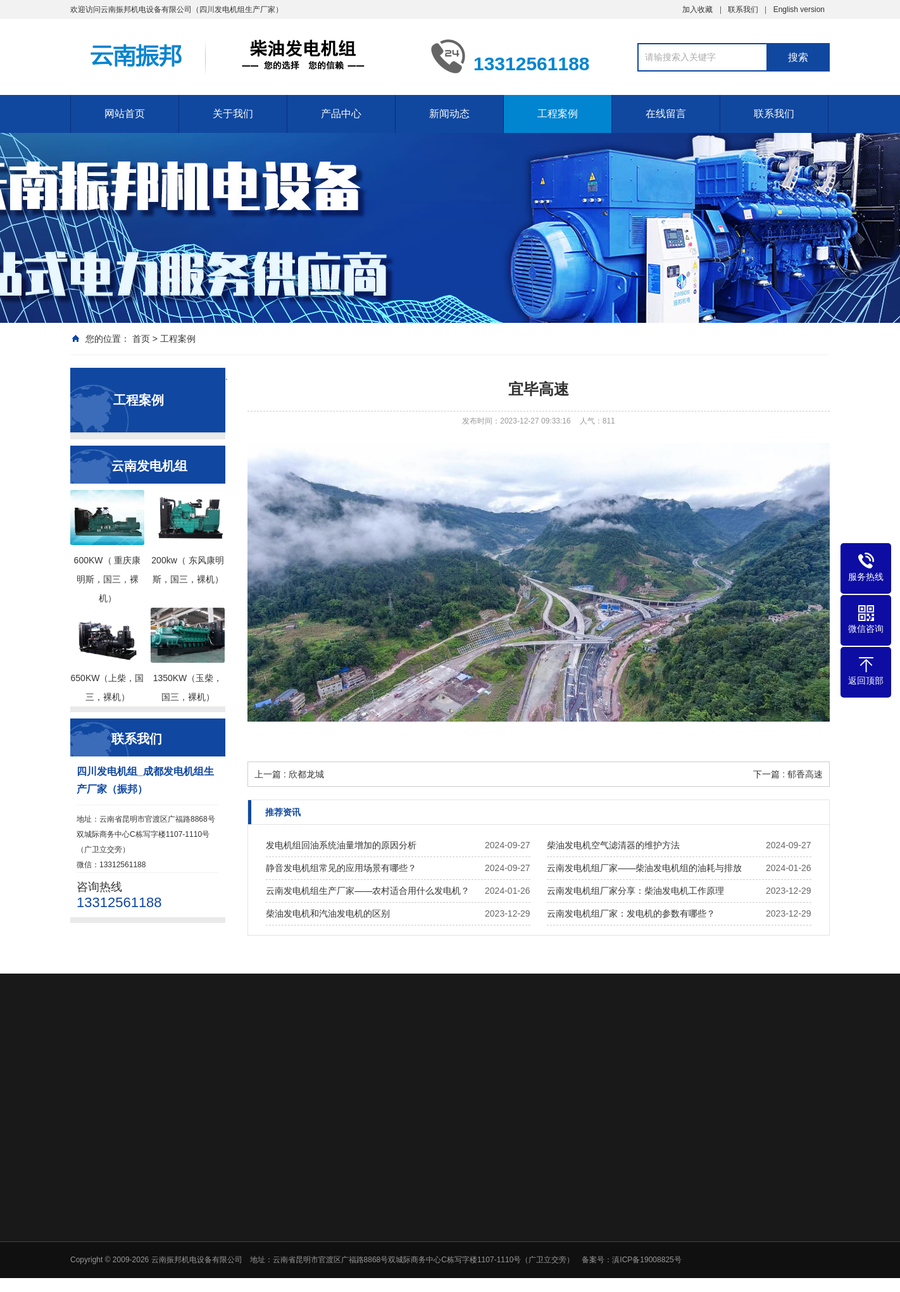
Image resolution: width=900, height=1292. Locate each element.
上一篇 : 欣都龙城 (289, 774)
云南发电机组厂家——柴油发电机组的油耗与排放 (644, 868)
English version (799, 8)
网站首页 (124, 113)
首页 (141, 339)
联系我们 (743, 8)
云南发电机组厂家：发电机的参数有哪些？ (631, 913)
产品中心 (341, 113)
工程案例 (557, 113)
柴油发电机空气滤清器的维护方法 (613, 845)
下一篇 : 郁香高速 (788, 774)
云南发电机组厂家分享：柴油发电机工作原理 (635, 891)
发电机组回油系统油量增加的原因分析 (341, 845)
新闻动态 (449, 113)
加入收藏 (697, 8)
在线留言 (666, 113)
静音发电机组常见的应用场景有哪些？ (341, 868)
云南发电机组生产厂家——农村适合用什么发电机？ (368, 891)
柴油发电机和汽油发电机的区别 (328, 913)
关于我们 (233, 113)
